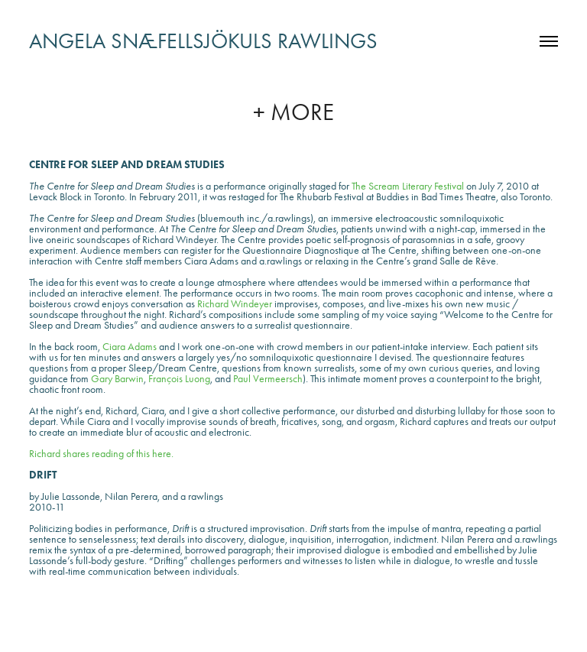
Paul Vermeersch (268, 378)
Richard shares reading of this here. (101, 453)
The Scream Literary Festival (408, 186)
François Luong (179, 378)
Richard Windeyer (234, 303)
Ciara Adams (129, 346)
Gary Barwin (117, 378)
